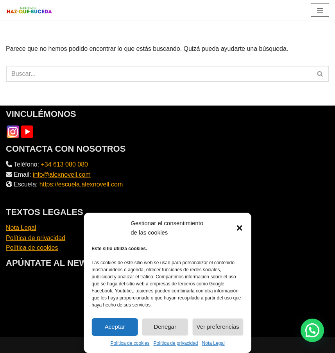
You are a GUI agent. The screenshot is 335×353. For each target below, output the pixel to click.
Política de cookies (129, 343)
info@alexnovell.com (62, 174)
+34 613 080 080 (64, 164)
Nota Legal (213, 343)
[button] (240, 228)
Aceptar (115, 326)
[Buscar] (159, 74)
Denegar (165, 326)
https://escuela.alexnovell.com (81, 184)
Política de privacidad (175, 343)
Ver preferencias (218, 326)
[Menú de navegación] (320, 10)
